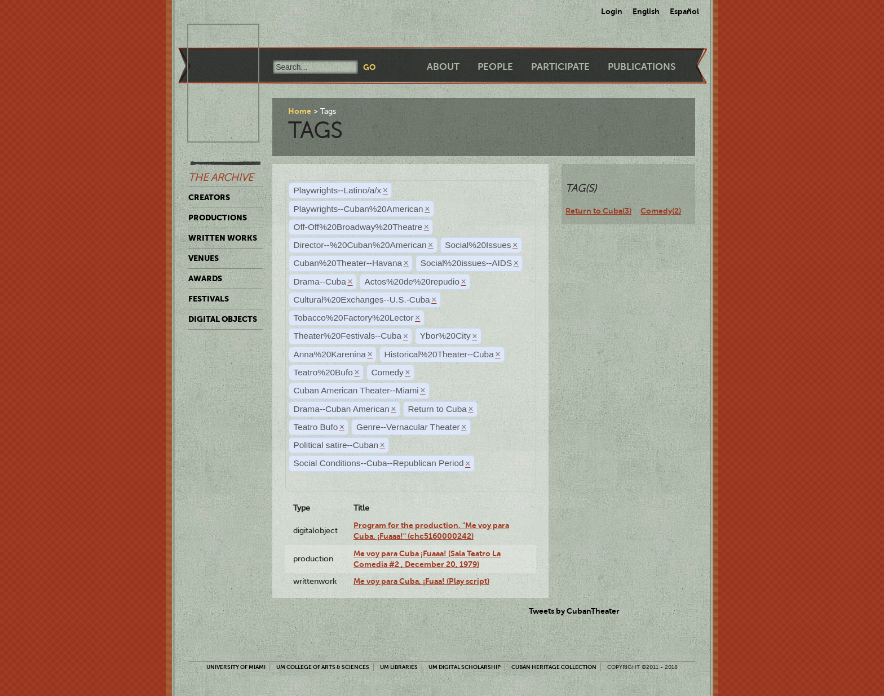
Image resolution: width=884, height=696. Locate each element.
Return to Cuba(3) (598, 210)
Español (684, 11)
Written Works (222, 237)
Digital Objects (222, 318)
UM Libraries (399, 667)
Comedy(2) (660, 210)
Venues (203, 258)
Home (299, 111)
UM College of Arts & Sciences (322, 667)
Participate (560, 66)
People (495, 66)
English (646, 11)
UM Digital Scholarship (464, 667)
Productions (217, 217)
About (443, 66)
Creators (209, 197)
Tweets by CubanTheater (574, 610)
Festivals (208, 298)
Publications (641, 66)
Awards (205, 278)
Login (611, 11)
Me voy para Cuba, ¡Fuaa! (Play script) (421, 581)
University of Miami (236, 667)
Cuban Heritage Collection (553, 667)
